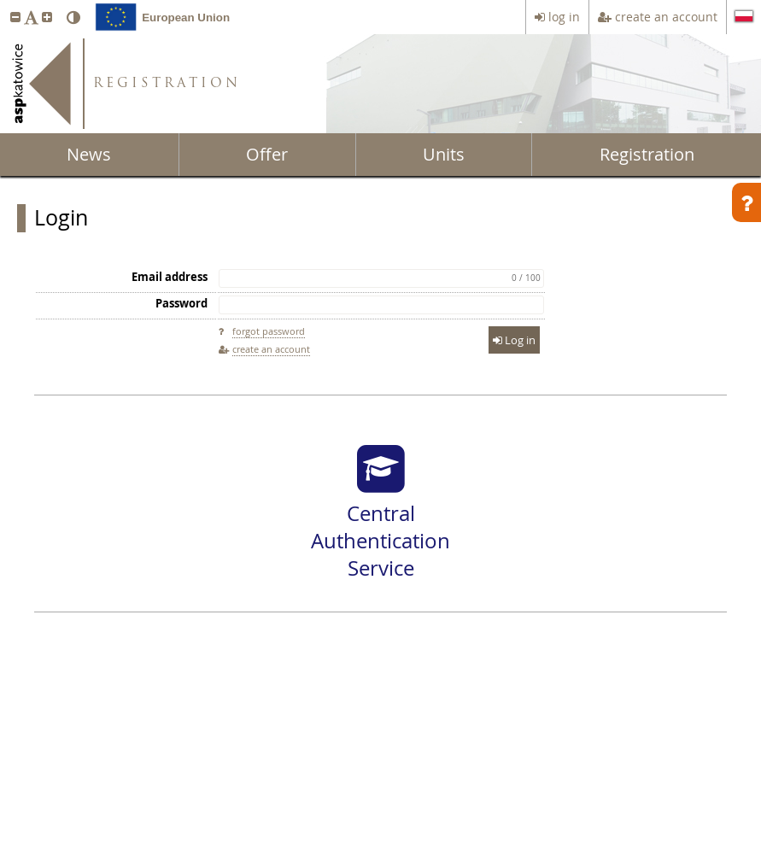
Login (61, 217)
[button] (15, 17)
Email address (170, 276)
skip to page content (4, 4)
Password (181, 303)
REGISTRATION (167, 84)
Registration (647, 154)
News (89, 154)
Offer (267, 154)
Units (444, 154)
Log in (514, 340)
